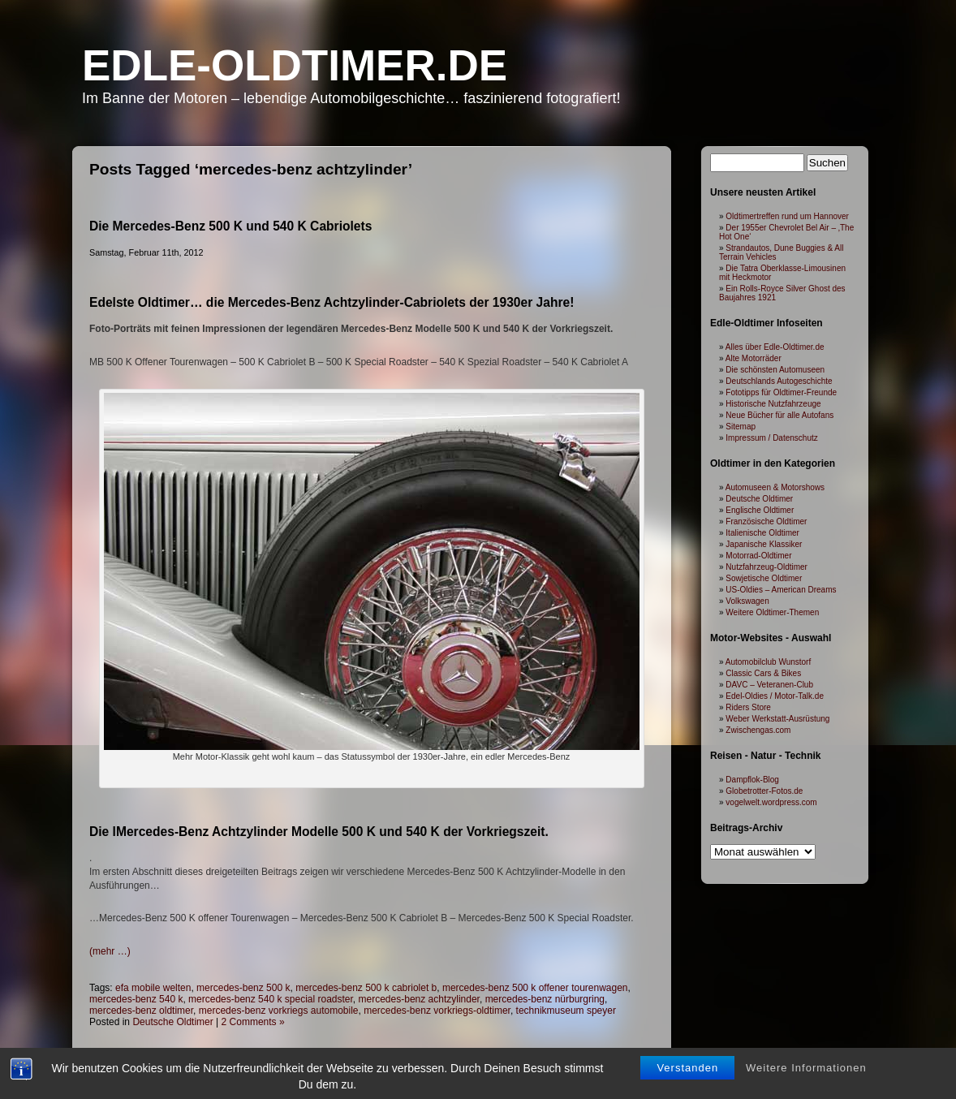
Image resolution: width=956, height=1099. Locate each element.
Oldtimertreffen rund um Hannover (787, 216)
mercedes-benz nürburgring (545, 999)
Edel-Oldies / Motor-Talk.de (775, 696)
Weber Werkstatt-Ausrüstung (777, 718)
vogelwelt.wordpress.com (771, 802)
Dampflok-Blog (752, 779)
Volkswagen (747, 601)
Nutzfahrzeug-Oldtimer (766, 566)
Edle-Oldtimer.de (294, 65)
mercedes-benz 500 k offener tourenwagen (535, 987)
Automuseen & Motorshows (775, 487)
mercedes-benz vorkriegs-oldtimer (437, 1010)
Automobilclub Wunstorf (768, 661)
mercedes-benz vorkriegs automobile (279, 1010)
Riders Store (748, 707)
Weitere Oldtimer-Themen (772, 612)
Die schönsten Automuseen (775, 369)
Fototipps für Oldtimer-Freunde (781, 392)
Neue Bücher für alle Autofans (779, 415)
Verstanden (687, 1081)
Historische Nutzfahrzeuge (773, 403)
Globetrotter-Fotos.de (764, 791)
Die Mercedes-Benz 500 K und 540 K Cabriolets (230, 226)
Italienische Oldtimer (762, 532)
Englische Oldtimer (760, 510)
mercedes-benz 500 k (243, 987)
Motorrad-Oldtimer (758, 555)
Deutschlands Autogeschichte (779, 381)
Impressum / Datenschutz (771, 437)
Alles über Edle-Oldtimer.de (775, 347)
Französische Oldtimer (766, 521)
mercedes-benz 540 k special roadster (270, 999)
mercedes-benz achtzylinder (419, 999)
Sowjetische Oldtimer (764, 578)
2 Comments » (253, 1022)
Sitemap (741, 426)
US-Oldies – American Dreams (781, 589)
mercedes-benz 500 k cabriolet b (366, 987)
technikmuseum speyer (566, 1010)
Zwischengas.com (758, 730)
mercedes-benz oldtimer (141, 1010)
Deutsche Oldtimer (172, 1022)
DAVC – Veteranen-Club (769, 684)
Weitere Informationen (806, 1081)
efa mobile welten (153, 987)
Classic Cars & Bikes (763, 673)
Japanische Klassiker (764, 544)
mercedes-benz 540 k (136, 999)
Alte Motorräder (754, 358)
